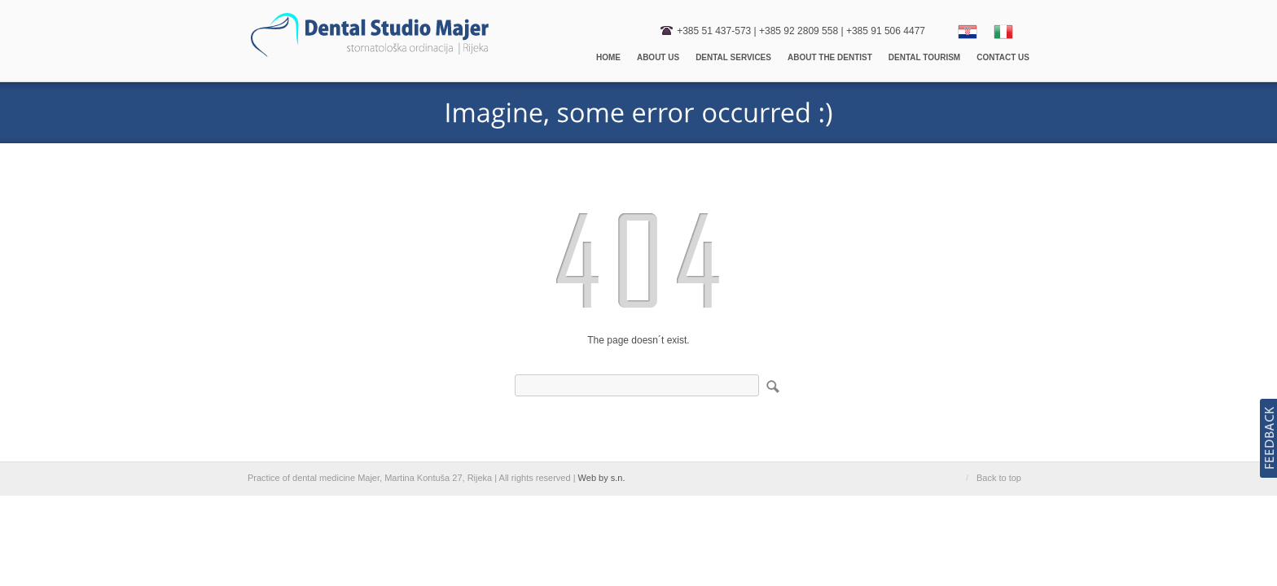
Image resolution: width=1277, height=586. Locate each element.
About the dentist (830, 57)
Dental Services (733, 57)
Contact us (1002, 57)
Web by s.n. (601, 478)
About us (658, 57)
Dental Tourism (924, 57)
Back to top (998, 478)
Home (608, 57)
